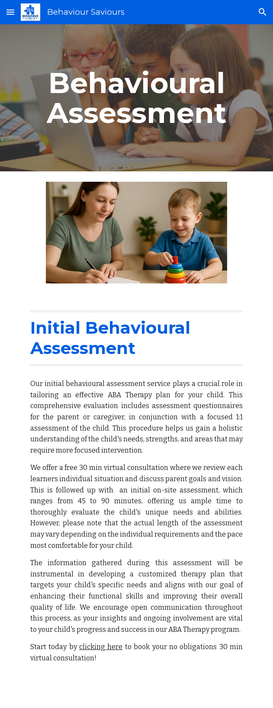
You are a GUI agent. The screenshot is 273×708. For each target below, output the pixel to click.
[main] (136, 98)
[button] (10, 12)
